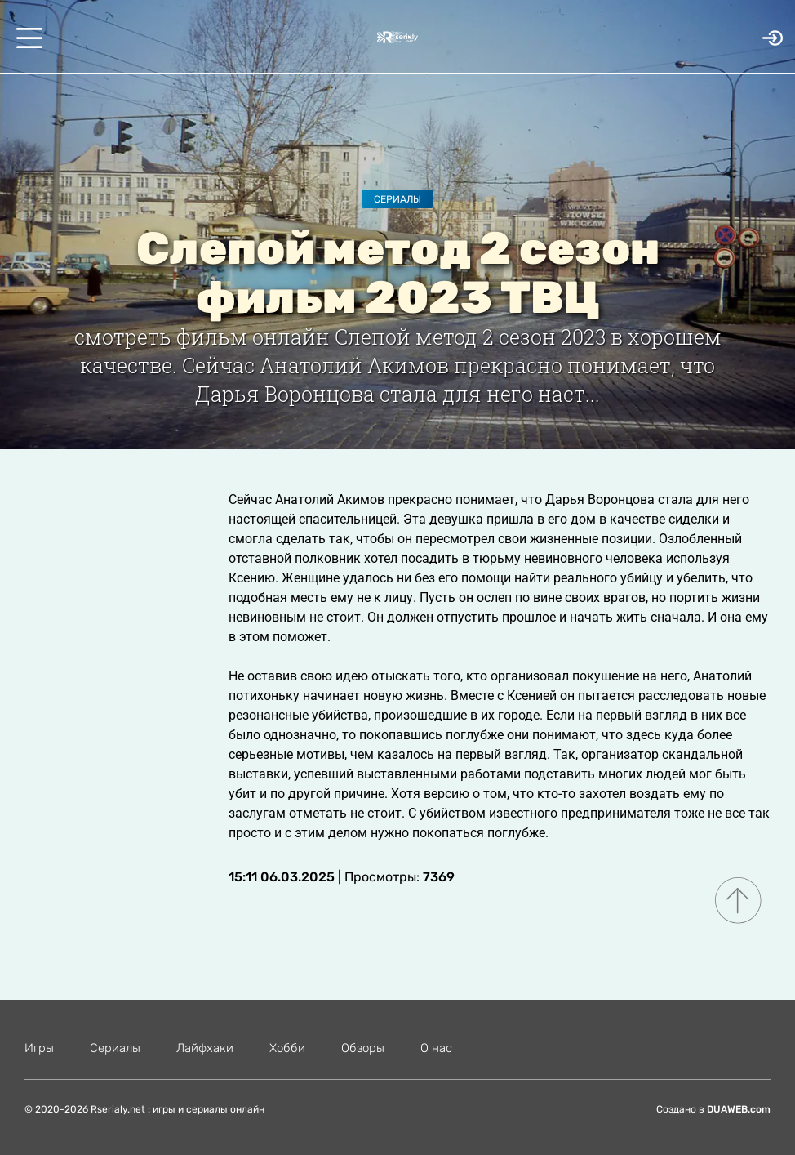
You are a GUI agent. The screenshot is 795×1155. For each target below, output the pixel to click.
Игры (39, 1048)
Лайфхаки (204, 1048)
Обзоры (362, 1048)
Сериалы (397, 199)
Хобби (287, 1048)
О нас (436, 1048)
